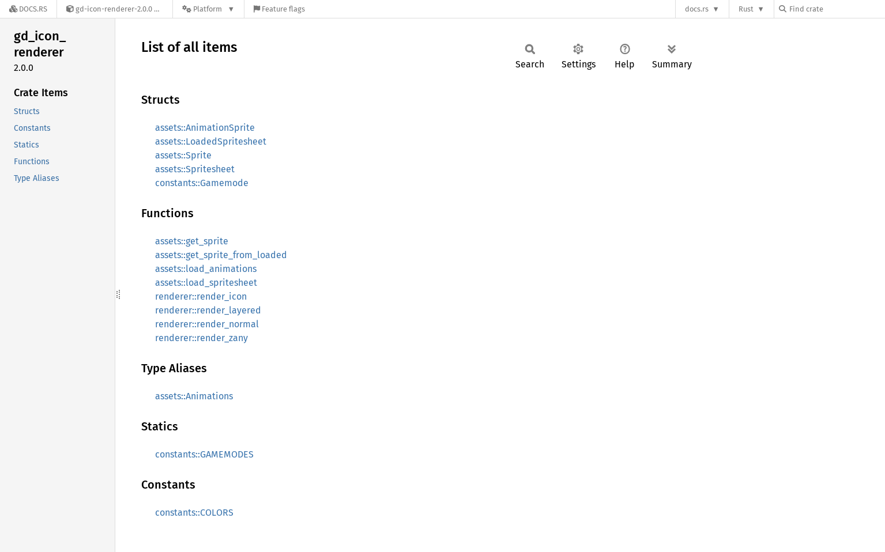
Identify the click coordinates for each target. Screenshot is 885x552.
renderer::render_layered (208, 310)
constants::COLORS (194, 512)
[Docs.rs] (28, 9)
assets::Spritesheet (195, 169)
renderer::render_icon (201, 296)
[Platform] (208, 9)
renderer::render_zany (201, 337)
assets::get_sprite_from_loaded (221, 254)
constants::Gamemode (201, 182)
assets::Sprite (183, 155)
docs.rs (697, 9)
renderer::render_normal (207, 324)
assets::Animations (194, 396)
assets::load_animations (206, 268)
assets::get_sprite (191, 241)
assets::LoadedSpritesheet (210, 141)
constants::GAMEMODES (204, 454)
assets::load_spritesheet (206, 282)
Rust (746, 9)
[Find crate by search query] (836, 9)
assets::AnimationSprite (205, 127)
